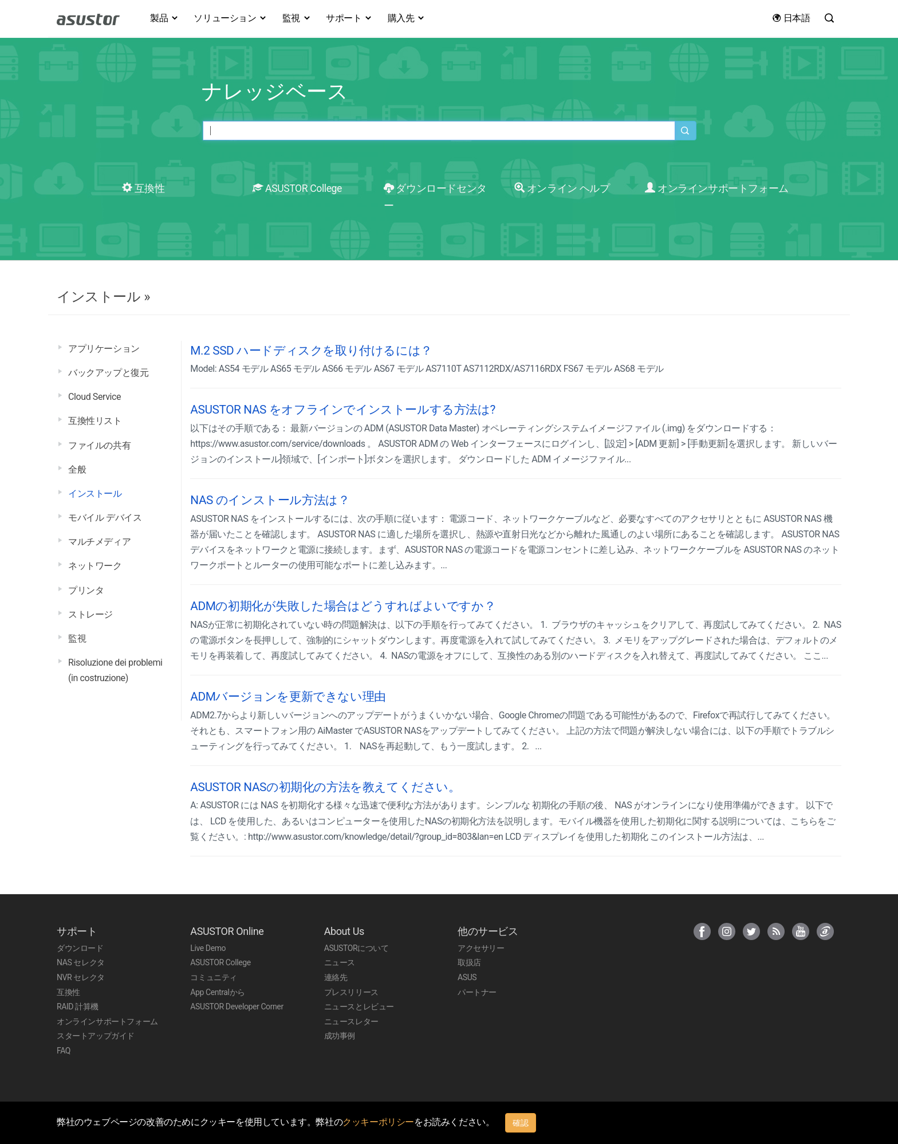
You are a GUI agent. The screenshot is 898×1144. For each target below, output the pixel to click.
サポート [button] (349, 18)
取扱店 (469, 962)
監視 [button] (296, 18)
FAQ (63, 1050)
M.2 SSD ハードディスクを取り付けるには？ (311, 350)
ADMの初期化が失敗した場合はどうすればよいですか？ (342, 606)
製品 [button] (164, 18)
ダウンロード (80, 948)
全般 (77, 469)
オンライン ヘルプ (561, 188)
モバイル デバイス (104, 517)
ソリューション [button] (230, 18)
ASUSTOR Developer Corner (236, 1006)
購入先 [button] (407, 18)
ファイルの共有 (99, 445)
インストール (95, 493)
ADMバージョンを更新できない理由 (288, 696)
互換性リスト (95, 420)
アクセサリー (481, 948)
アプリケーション (104, 348)
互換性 (143, 188)
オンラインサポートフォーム (716, 188)
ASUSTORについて (356, 948)
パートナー (477, 992)
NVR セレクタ (81, 977)
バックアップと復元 (108, 372)
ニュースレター (351, 1021)
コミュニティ (213, 977)
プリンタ (86, 590)
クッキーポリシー (378, 1122)
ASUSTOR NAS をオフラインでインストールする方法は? (342, 409)
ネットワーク (95, 565)
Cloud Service (94, 396)
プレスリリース (351, 992)
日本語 (791, 18)
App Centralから (217, 992)
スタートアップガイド (96, 1035)
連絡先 (336, 977)
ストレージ (90, 614)
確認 (521, 1122)
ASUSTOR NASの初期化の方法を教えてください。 (325, 787)
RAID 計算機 (78, 1006)
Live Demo (208, 948)
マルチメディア (99, 541)
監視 (77, 638)
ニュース (339, 962)
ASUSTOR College (297, 188)
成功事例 (339, 1035)
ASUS (467, 977)
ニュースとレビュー (359, 1006)
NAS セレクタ (81, 962)
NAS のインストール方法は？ (269, 500)
